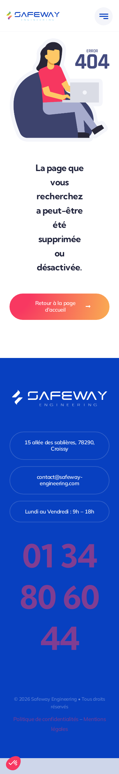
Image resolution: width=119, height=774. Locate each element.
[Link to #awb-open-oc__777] (104, 16)
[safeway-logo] (33, 13)
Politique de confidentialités (46, 719)
